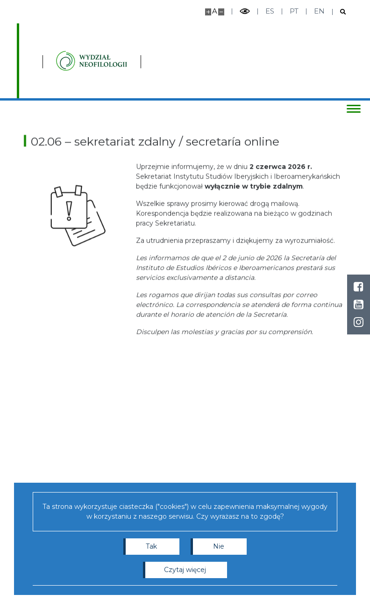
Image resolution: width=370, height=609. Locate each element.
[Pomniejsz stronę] (221, 11)
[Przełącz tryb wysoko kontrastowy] (245, 11)
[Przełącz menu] (353, 108)
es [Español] (269, 10)
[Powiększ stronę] (208, 11)
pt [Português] (294, 10)
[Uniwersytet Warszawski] (65, 60)
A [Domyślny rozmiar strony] (214, 10)
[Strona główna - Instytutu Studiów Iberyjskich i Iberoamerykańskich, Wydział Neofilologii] (151, 60)
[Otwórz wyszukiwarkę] (339, 12)
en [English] (319, 10)
